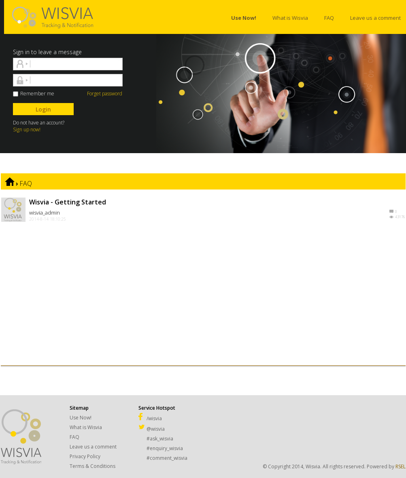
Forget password (104, 93)
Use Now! (80, 417)
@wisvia (151, 428)
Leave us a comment (93, 446)
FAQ (25, 183)
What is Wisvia (86, 427)
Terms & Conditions (92, 466)
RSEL (400, 466)
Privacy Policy (85, 456)
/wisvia (150, 418)
